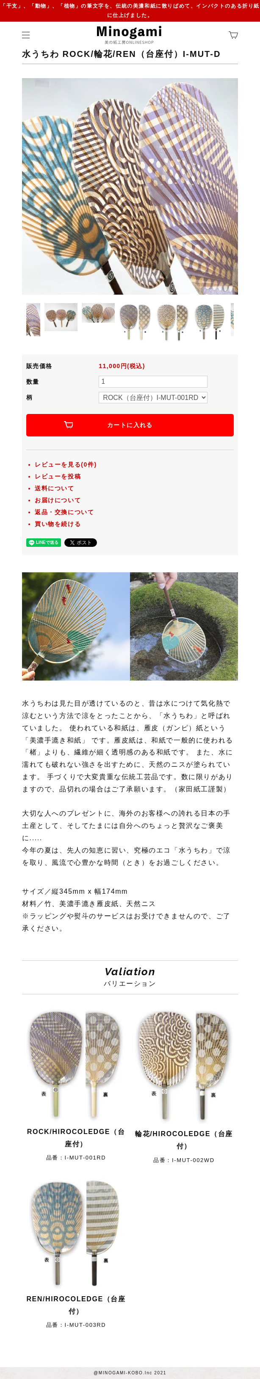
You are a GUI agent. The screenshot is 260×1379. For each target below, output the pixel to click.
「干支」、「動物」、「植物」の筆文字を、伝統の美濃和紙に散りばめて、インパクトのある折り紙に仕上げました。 (130, 10)
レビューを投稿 (58, 476)
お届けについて (58, 500)
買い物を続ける (58, 524)
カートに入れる (130, 425)
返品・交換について (64, 512)
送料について (55, 488)
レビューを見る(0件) (66, 464)
